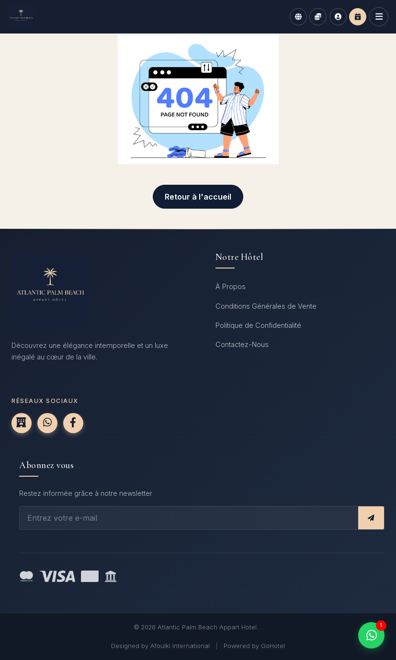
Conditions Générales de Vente (266, 306)
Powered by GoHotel (254, 645)
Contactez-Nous (242, 344)
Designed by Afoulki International (160, 645)
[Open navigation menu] (378, 16)
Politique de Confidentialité (258, 325)
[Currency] (318, 16)
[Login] (338, 16)
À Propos (230, 286)
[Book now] (357, 16)
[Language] (298, 16)
